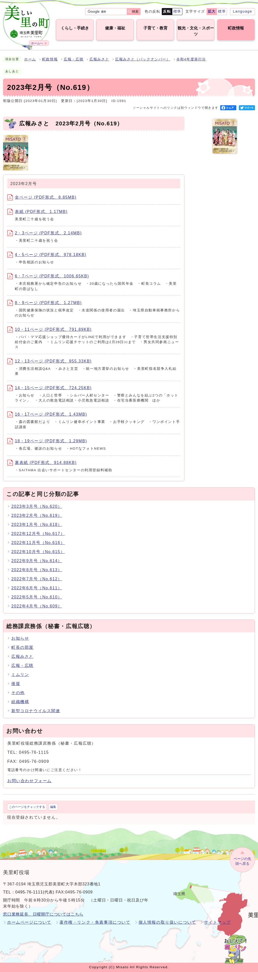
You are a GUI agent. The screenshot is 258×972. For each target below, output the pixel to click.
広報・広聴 (73, 59)
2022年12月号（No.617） (38, 533)
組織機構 (20, 702)
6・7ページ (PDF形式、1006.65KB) (48, 276)
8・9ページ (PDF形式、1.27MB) (44, 303)
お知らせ (20, 638)
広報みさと (99, 59)
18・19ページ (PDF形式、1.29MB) (47, 441)
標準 (177, 11)
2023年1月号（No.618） (36, 524)
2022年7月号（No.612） (36, 579)
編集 (53, 807)
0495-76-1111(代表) (34, 892)
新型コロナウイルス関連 (35, 711)
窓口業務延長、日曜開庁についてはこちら (43, 914)
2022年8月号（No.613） (36, 570)
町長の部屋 (22, 647)
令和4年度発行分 (191, 59)
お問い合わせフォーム (29, 781)
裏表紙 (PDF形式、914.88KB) (42, 462)
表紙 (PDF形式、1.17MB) (37, 211)
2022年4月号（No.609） (36, 606)
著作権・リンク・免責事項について (95, 922)
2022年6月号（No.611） (36, 588)
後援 (15, 683)
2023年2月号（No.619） (36, 515)
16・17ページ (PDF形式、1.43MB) (47, 414)
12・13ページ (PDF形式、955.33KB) (49, 361)
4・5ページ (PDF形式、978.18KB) (46, 255)
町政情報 (50, 59)
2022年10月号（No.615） (38, 552)
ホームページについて (29, 922)
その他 (18, 693)
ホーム (30, 59)
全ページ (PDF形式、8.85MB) (42, 197)
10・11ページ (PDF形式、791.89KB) (49, 329)
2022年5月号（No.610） (36, 597)
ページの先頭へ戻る (242, 861)
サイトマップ (217, 922)
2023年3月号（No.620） (36, 506)
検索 (135, 11)
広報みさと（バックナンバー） (142, 59)
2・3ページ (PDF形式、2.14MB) (44, 233)
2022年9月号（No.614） (36, 561)
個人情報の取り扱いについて (167, 922)
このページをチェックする (27, 807)
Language (242, 11)
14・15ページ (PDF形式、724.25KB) (49, 388)
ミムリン (20, 674)
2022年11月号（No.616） (38, 543)
